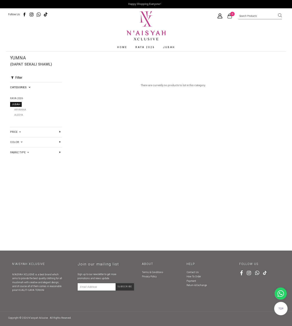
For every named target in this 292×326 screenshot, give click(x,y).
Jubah (169, 47)
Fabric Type (19, 148)
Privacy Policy (149, 276)
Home (122, 47)
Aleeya (18, 115)
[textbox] (260, 16)
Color (16, 138)
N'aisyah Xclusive (38, 318)
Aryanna (20, 110)
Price (15, 128)
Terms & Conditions (152, 272)
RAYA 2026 (145, 47)
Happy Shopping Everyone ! (144, 4)
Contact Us (193, 272)
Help (191, 264)
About (147, 264)
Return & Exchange (197, 285)
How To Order (194, 276)
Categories (20, 87)
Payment (191, 281)
